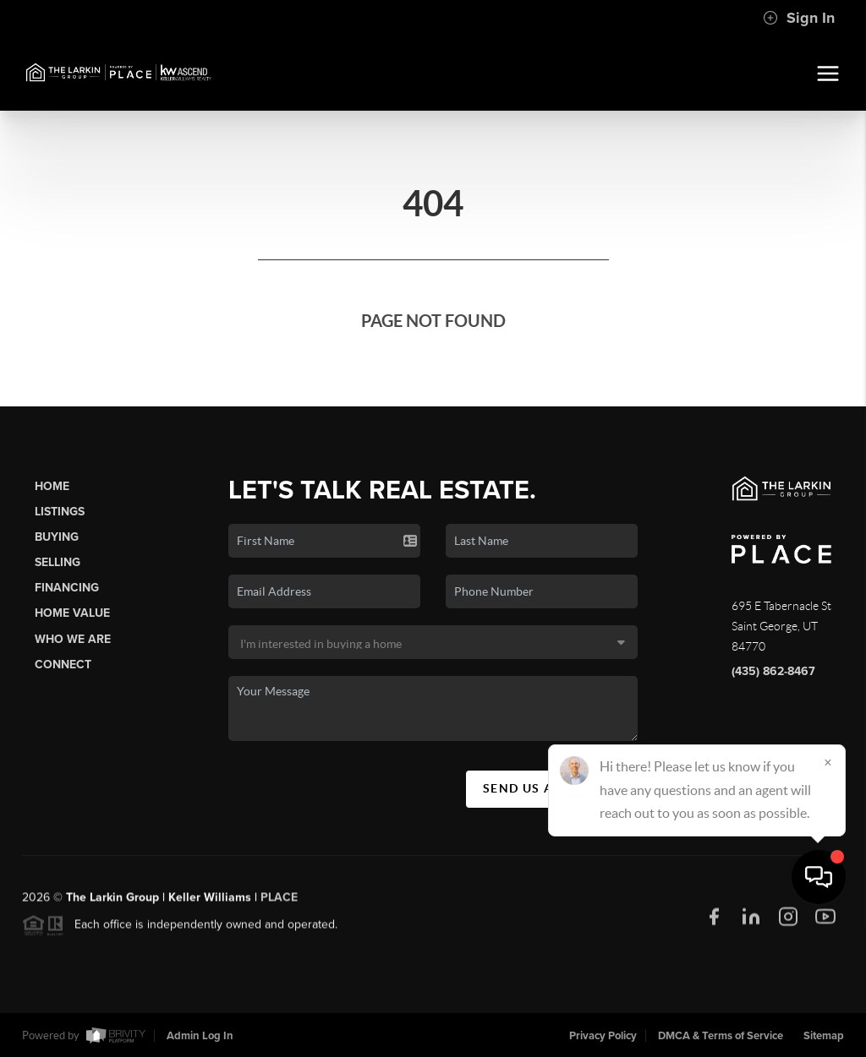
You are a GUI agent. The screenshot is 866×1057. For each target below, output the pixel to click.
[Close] (828, 895)
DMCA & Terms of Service (720, 1036)
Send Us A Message (552, 788)
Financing (67, 587)
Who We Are (73, 639)
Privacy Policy (603, 1036)
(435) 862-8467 (773, 671)
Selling (57, 562)
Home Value (72, 613)
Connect (63, 664)
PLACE (279, 904)
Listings (60, 511)
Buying (57, 537)
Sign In (799, 17)
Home (52, 486)
